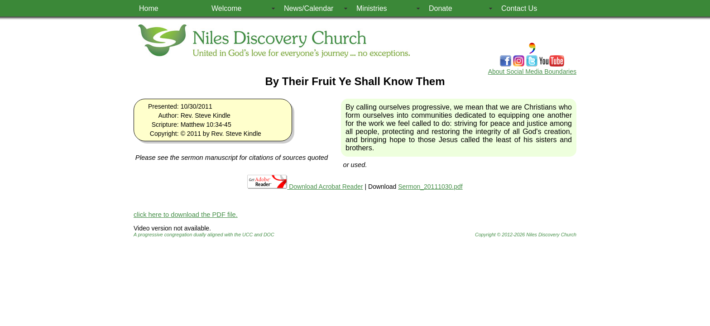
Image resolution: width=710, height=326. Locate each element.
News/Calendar (308, 8)
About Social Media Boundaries (532, 71)
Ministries (371, 8)
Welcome (226, 8)
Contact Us (519, 8)
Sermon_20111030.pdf (430, 186)
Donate (440, 8)
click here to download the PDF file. (186, 214)
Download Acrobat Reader (305, 186)
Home (148, 8)
